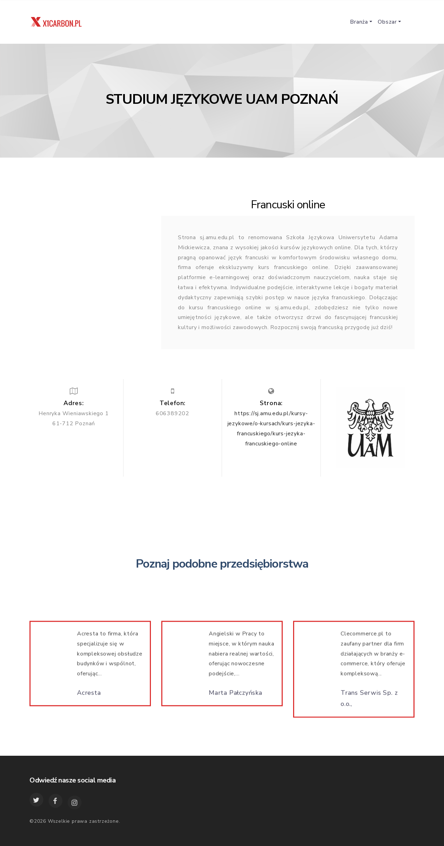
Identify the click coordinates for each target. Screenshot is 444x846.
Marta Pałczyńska (235, 696)
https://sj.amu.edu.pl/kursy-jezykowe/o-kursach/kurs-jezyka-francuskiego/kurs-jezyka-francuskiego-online (271, 428)
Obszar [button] (387, 22)
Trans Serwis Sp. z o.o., (369, 701)
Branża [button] (359, 22)
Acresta (89, 696)
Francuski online (288, 204)
